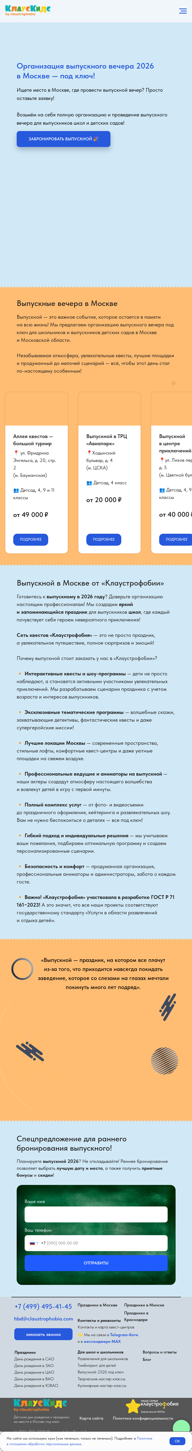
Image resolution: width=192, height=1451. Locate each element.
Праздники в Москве (97, 1304)
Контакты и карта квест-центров (106, 1327)
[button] (63, 139)
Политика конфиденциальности (143, 1418)
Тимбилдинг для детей (97, 1365)
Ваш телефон (38, 1230)
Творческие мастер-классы (101, 1378)
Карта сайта (91, 1418)
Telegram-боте (124, 1334)
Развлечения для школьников (103, 1358)
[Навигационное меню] (183, 11)
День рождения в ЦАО (34, 1372)
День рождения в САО (34, 1358)
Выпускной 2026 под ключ (101, 1371)
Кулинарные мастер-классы (102, 1385)
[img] (83, 1405)
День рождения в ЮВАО (36, 1385)
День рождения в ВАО (34, 1378)
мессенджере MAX (102, 1341)
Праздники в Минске (144, 1304)
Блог (147, 1359)
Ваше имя (35, 1201)
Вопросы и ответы (160, 1352)
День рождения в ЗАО (34, 1365)
